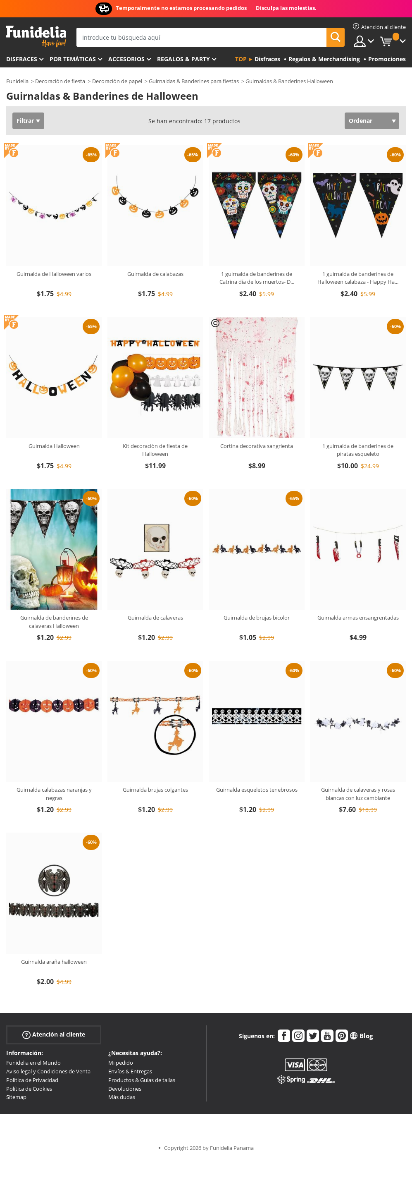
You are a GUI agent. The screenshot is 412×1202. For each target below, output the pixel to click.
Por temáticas (73, 59)
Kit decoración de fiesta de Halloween (155, 450)
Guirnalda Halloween (54, 446)
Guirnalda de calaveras (155, 617)
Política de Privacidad (32, 1080)
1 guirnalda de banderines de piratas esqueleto (357, 450)
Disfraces (21, 59)
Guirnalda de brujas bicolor (257, 617)
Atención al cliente (53, 1034)
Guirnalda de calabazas (155, 274)
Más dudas (121, 1097)
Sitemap (16, 1097)
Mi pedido (120, 1062)
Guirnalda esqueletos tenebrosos (257, 789)
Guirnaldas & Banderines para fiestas (194, 81)
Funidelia (17, 81)
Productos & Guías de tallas (141, 1080)
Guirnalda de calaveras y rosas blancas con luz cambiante (358, 794)
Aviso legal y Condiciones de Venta (48, 1071)
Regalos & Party (183, 59)
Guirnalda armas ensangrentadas (358, 617)
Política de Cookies (29, 1088)
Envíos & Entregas (130, 1071)
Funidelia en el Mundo (33, 1062)
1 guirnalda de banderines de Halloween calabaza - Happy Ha (357, 278)
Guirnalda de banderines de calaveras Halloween (54, 622)
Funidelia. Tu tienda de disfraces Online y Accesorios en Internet (36, 37)
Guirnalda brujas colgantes (155, 789)
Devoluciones (124, 1088)
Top (241, 59)
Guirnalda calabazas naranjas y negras (54, 794)
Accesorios (126, 59)
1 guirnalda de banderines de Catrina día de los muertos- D (256, 278)
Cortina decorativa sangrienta (256, 446)
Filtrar (25, 121)
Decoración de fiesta (60, 81)
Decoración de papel (117, 81)
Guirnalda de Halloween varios (54, 274)
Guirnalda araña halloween (54, 961)
